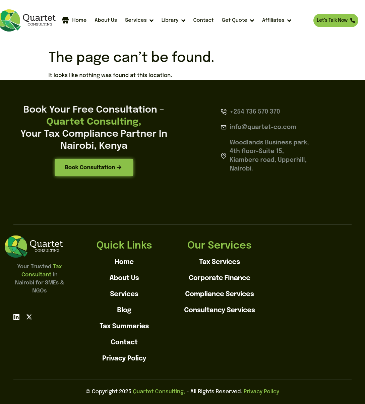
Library (173, 20)
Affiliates (276, 20)
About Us (106, 20)
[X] (29, 317)
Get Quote (238, 20)
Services (139, 20)
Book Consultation (74, 167)
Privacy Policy (261, 392)
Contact (203, 20)
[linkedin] (16, 317)
